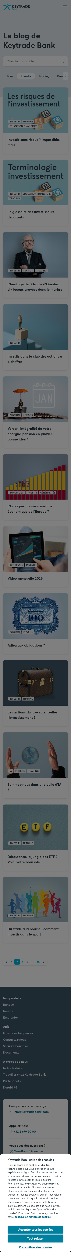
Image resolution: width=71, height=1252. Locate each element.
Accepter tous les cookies (35, 1229)
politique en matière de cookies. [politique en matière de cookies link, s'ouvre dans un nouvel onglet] (33, 1217)
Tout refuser (35, 1238)
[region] (35, 1203)
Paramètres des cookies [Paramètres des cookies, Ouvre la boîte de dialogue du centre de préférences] (35, 1247)
